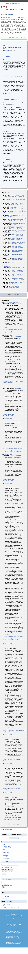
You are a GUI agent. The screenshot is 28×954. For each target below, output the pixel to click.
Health (7, 331)
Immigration (11, 331)
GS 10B (7, 332)
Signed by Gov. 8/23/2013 (16, 286)
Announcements (6, 858)
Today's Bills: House (7, 846)
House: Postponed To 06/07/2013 (18, 223)
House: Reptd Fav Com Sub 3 (17, 240)
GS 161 (4, 640)
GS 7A (4, 332)
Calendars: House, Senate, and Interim (11, 907)
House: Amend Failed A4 (16, 251)
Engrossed (13, 207)
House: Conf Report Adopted (17, 279)
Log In (11, 918)
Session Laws (5, 853)
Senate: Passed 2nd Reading (17, 204)
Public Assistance (22, 730)
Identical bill (5, 45)
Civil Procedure (10, 329)
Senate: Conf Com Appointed (17, 270)
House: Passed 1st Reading (18, 210)
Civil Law (5, 329)
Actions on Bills (6, 852)
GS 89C (8, 451)
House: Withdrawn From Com (17, 214)
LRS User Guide (6, 896)
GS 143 (15, 451)
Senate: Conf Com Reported (17, 274)
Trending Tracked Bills (7, 850)
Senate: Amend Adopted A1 (17, 203)
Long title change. (7, 131)
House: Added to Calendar (17, 278)
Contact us (5, 898)
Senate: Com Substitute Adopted (18, 202)
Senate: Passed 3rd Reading (17, 206)
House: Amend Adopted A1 (17, 246)
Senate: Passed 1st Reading (18, 195)
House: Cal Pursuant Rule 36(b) (18, 219)
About (4, 895)
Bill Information (6, 905)
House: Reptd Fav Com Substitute (18, 218)
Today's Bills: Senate (7, 847)
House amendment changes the (10, 99)
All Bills (4, 849)
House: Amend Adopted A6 (17, 258)
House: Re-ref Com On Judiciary (18, 235)
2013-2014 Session (20, 17)
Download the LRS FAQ (14, 837)
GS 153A (11, 332)
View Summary (18, 303)
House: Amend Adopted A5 (17, 257)
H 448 (8, 50)
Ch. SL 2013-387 (15, 287)
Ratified (13, 283)
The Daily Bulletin (6, 844)
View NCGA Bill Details (6, 17)
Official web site (6, 904)
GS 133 (11, 451)
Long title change (6, 56)
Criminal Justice (12, 730)
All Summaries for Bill (7, 829)
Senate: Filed (15, 194)
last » (18, 824)
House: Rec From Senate (17, 208)
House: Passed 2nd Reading (18, 248)
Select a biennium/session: (6, 867)
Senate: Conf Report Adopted (17, 281)
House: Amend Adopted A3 (17, 250)
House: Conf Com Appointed (17, 271)
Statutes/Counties (6, 856)
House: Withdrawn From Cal (17, 224)
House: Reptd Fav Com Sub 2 (18, 228)
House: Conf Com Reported (17, 273)
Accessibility (15, 918)
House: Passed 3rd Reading (17, 259)
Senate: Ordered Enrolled (16, 282)
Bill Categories (5, 855)
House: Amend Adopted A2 (17, 247)
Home (2, 3)
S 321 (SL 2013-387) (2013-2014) (11, 302)
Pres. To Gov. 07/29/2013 (16, 285)
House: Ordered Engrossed (17, 252)
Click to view (10, 14)
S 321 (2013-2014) (8, 335)
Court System (16, 329)
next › (14, 824)
